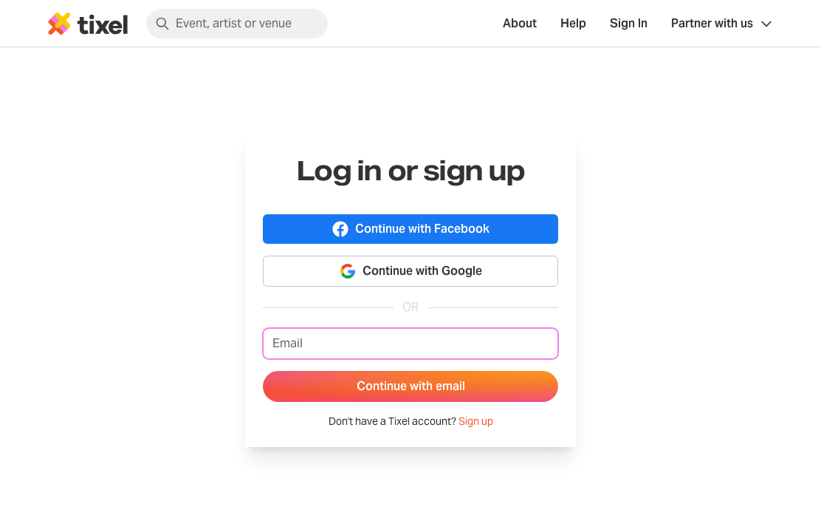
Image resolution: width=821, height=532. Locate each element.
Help (573, 23)
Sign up (475, 421)
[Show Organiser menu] (722, 23)
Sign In (628, 23)
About (520, 23)
